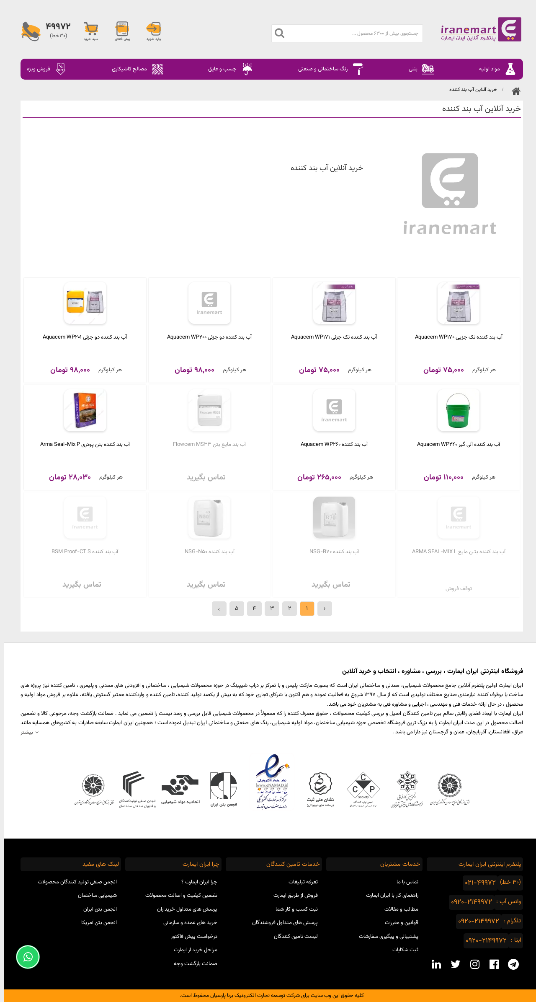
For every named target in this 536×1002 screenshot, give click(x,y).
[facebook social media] (490, 964)
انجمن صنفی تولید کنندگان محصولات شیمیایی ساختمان (73, 889)
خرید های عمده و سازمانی (187, 923)
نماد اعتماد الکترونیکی (268, 781)
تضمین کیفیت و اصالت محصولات (178, 895)
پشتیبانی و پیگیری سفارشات (385, 936)
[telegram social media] (509, 964)
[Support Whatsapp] (24, 956)
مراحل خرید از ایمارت (192, 950)
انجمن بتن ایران (96, 909)
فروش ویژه (43, 69)
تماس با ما (404, 882)
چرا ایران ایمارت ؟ (196, 882)
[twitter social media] (451, 964)
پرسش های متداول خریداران (183, 909)
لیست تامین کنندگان (292, 936)
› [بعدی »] (215, 609)
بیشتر (23, 732)
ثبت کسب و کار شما (293, 909)
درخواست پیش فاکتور (190, 936)
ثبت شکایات (402, 950)
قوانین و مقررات (398, 923)
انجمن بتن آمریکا (95, 923)
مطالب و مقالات (398, 909)
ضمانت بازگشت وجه (192, 964)
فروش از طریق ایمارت (292, 895)
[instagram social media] (471, 964)
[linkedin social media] (432, 964)
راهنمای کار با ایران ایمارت (388, 895)
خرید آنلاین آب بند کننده (469, 89)
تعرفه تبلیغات (299, 882)
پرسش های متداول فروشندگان (281, 923)
